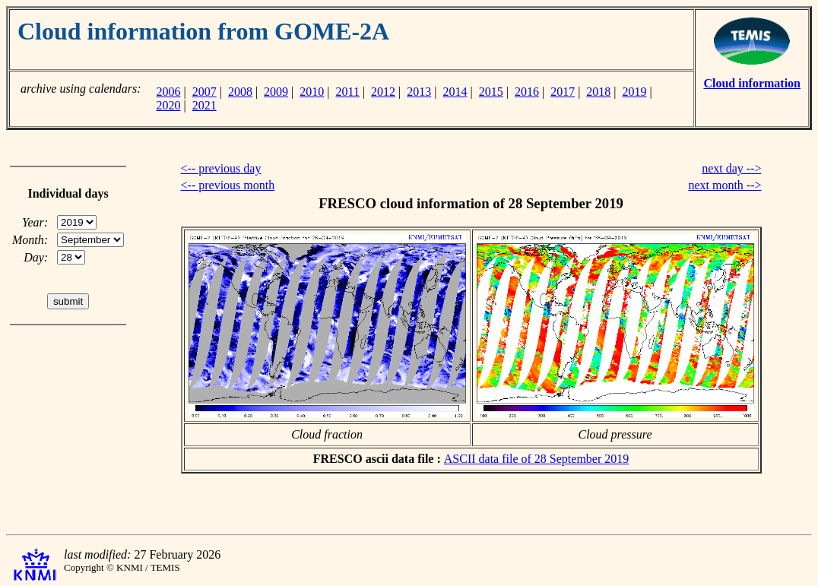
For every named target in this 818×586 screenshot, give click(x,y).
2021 (204, 105)
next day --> (731, 168)
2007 (204, 91)
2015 (491, 91)
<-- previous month (228, 185)
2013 (419, 91)
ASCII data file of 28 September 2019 (536, 458)
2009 (276, 91)
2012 (383, 91)
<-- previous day (221, 168)
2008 (240, 91)
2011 (348, 91)
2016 (527, 91)
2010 (312, 91)
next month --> (724, 185)
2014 (455, 91)
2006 (168, 91)
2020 (168, 105)
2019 (635, 91)
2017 (562, 91)
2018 (598, 91)
